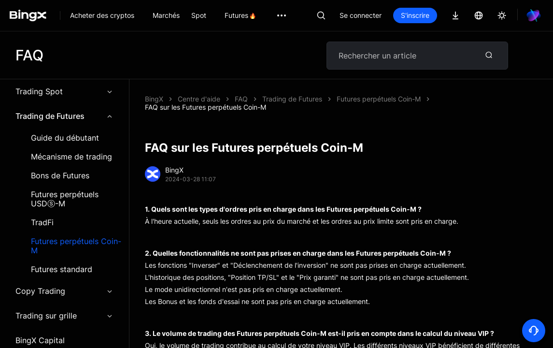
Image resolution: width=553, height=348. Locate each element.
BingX (154, 99)
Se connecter (393, 15)
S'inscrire (448, 15)
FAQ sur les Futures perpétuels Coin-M (295, 99)
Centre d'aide (199, 99)
